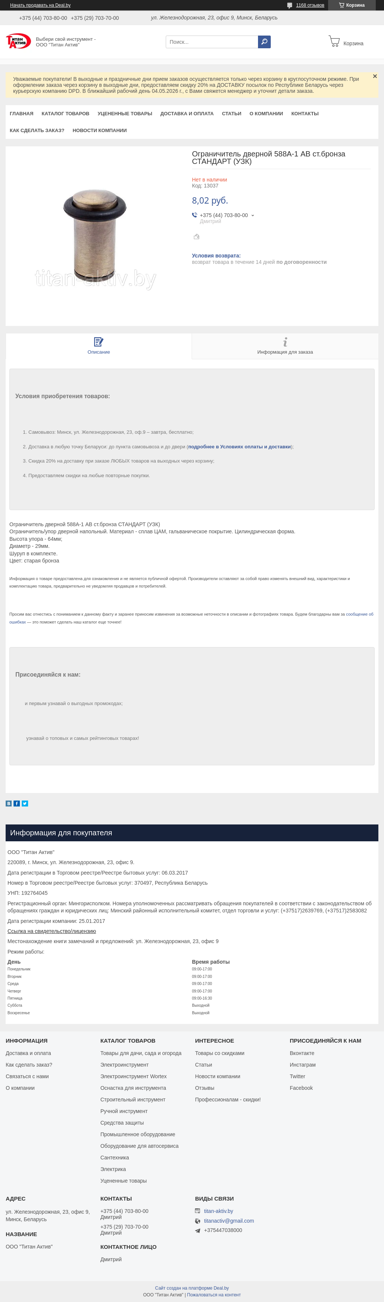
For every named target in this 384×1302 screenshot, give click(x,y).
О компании (266, 113)
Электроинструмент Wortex (133, 1076)
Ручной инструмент (124, 1111)
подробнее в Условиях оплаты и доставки (239, 446)
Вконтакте (302, 1053)
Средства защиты (122, 1123)
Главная (21, 113)
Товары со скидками (219, 1053)
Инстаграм (303, 1065)
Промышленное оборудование (138, 1134)
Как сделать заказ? (37, 130)
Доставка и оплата (187, 113)
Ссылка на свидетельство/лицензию (52, 931)
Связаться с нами (27, 1076)
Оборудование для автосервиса (139, 1146)
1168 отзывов (310, 5)
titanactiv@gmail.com (229, 1221)
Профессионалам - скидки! (228, 1100)
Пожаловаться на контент (214, 1295)
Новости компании (100, 130)
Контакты (305, 113)
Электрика (113, 1169)
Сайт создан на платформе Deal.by (192, 1288)
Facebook (301, 1088)
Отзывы (204, 1088)
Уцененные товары (125, 113)
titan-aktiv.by (218, 1211)
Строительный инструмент (132, 1100)
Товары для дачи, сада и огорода (141, 1053)
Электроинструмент (124, 1065)
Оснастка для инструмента (133, 1088)
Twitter (297, 1076)
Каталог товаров (65, 113)
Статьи (232, 113)
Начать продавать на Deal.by (40, 5)
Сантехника (114, 1158)
